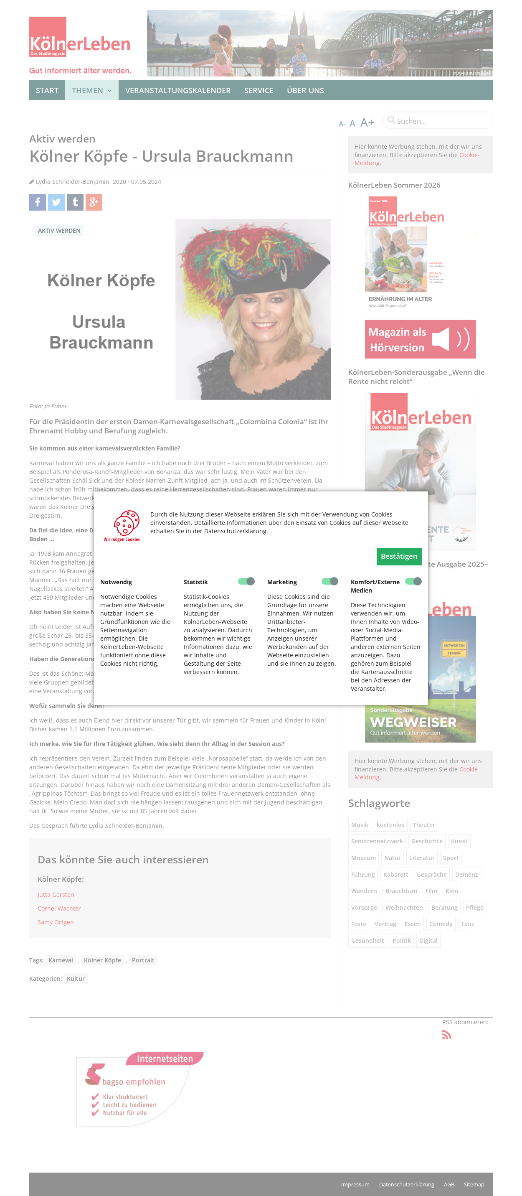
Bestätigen (399, 556)
